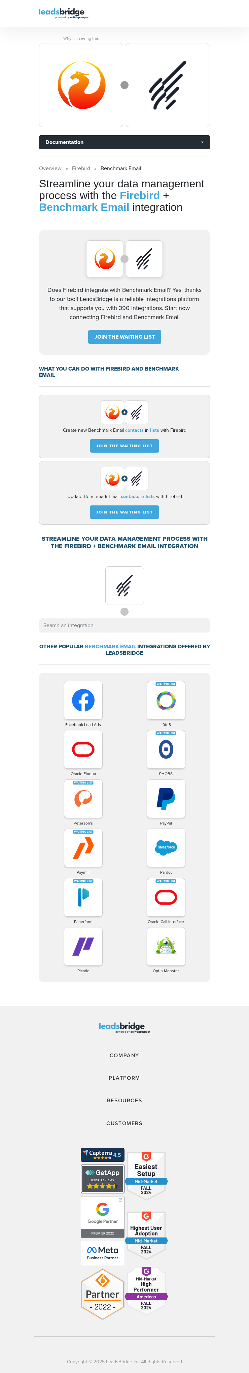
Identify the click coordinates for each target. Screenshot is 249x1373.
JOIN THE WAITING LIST (125, 337)
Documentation (64, 142)
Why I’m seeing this (81, 38)
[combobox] (124, 625)
